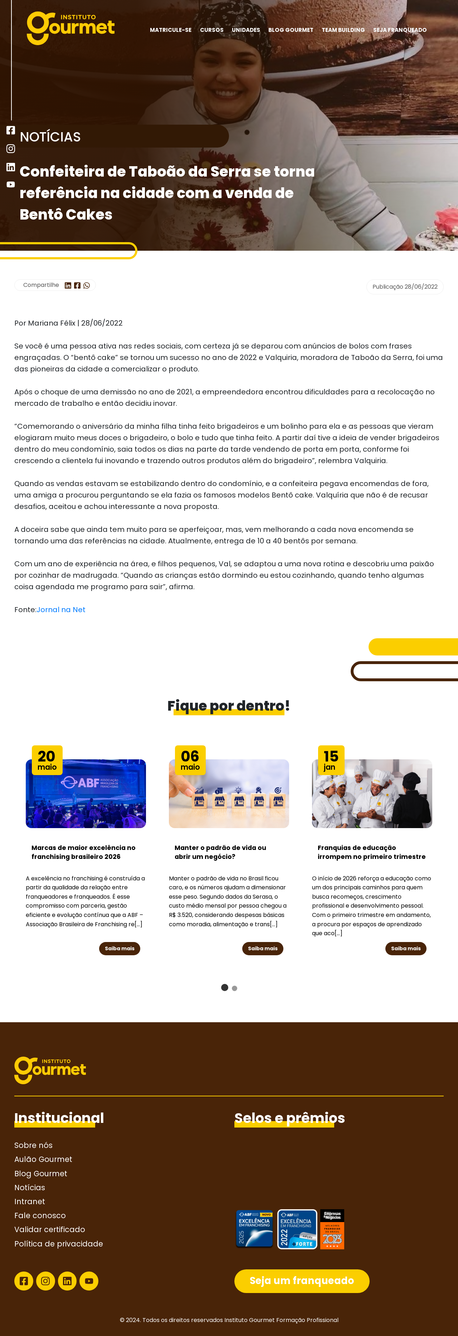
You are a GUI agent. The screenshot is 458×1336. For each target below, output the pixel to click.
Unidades (246, 30)
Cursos (212, 30)
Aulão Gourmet (43, 1159)
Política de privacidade (58, 1244)
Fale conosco (40, 1215)
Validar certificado (49, 1229)
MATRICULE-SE (170, 30)
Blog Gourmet (290, 30)
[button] (224, 987)
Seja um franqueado (302, 1281)
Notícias (29, 1187)
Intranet (29, 1201)
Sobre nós (33, 1145)
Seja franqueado (400, 30)
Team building (343, 30)
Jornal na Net (61, 610)
